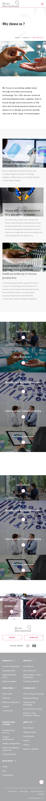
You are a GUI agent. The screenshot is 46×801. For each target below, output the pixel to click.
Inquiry (12, 637)
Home (17, 37)
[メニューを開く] (42, 3)
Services (26, 37)
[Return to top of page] (41, 782)
